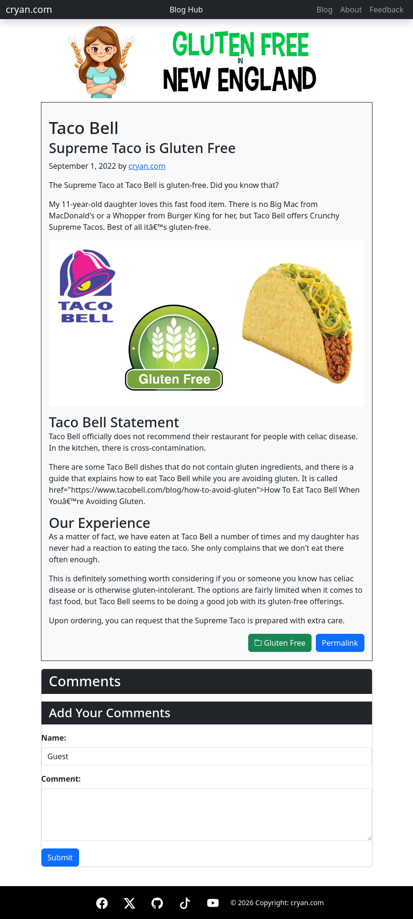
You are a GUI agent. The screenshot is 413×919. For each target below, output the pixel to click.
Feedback (386, 9)
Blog (324, 9)
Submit (60, 857)
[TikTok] (185, 901)
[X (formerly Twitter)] (129, 901)
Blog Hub (186, 9)
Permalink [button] (340, 643)
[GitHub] (157, 901)
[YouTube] (213, 901)
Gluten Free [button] (279, 643)
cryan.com (29, 9)
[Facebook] (102, 901)
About (351, 9)
